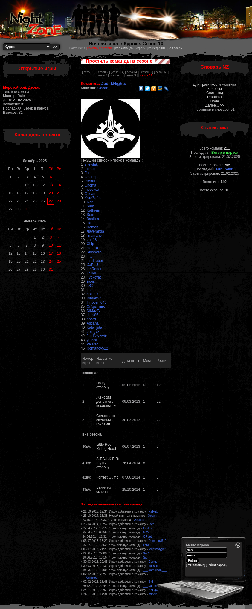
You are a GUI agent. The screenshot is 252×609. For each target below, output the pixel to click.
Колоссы (214, 89)
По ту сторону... (104, 385)
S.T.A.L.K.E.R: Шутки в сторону (107, 463)
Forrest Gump (107, 477)
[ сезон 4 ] (132, 72)
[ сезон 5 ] (146, 72)
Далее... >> (214, 105)
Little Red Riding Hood (106, 446)
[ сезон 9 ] (131, 75)
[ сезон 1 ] (88, 72)
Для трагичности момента (214, 84)
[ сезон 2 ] (103, 72)
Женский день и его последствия (106, 401)
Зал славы (175, 48)
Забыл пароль (217, 565)
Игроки (140, 48)
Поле (214, 101)
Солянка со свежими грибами (105, 420)
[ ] (146, 75)
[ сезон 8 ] (116, 75)
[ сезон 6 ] (160, 72)
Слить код (214, 93)
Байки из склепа (103, 489)
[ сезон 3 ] (117, 72)
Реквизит (214, 97)
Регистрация (156, 48)
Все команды (124, 48)
